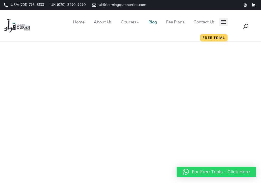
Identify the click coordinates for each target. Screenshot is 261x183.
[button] (223, 22)
